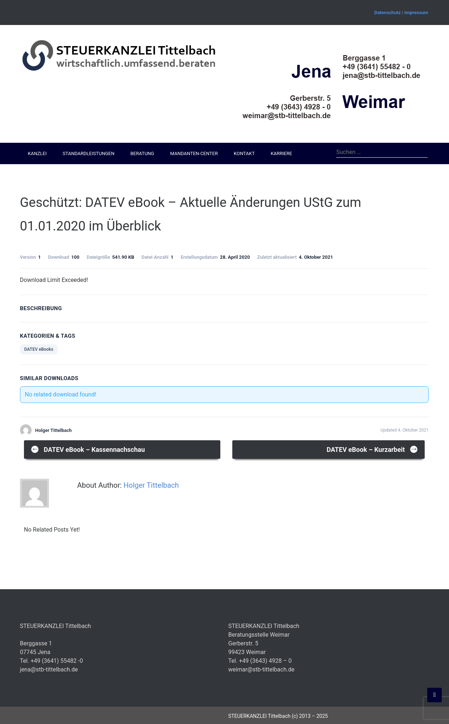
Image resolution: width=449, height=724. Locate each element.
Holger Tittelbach (151, 485)
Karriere (281, 153)
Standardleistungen (88, 153)
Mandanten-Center (194, 153)
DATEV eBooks (38, 349)
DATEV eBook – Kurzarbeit (372, 448)
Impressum (416, 12)
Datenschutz (387, 12)
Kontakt (244, 153)
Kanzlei (37, 153)
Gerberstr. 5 (243, 643)
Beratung (142, 153)
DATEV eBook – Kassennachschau (88, 448)
